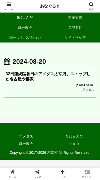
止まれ (74, 144)
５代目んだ (74, 136)
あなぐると (50, 6)
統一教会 (26, 144)
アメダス (26, 136)
